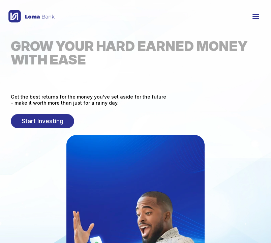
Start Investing (42, 121)
